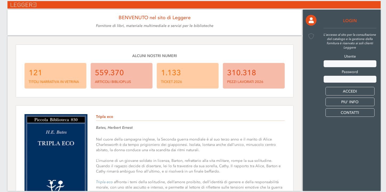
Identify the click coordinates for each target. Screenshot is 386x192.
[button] (311, 20)
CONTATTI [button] (350, 112)
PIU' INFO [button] (350, 102)
